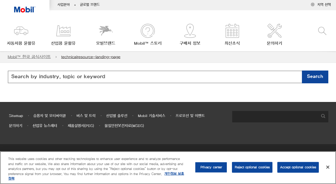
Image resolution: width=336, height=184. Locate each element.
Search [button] (315, 76)
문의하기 (15, 126)
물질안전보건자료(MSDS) (124, 126)
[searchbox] (275, 116)
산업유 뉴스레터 (45, 126)
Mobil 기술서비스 (151, 116)
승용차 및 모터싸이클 (49, 116)
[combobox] (168, 77)
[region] (168, 167)
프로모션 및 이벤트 (190, 116)
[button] (21, 35)
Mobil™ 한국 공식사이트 (29, 57)
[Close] (327, 167)
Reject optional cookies (252, 167)
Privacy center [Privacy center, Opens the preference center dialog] (211, 167)
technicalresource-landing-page (90, 57)
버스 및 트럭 (86, 116)
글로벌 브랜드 (90, 5)
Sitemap (16, 116)
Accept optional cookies (298, 167)
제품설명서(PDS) (81, 126)
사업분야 (63, 5)
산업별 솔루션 (116, 116)
